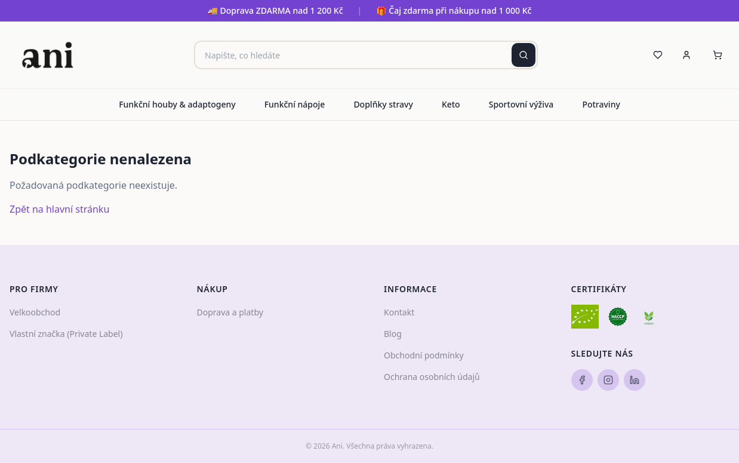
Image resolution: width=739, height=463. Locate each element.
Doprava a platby (230, 312)
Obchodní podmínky (424, 355)
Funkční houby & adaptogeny (177, 104)
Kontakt (399, 312)
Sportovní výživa (521, 104)
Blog (393, 333)
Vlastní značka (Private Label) (66, 333)
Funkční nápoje (294, 104)
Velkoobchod (35, 312)
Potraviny (601, 104)
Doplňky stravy (382, 104)
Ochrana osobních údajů (432, 376)
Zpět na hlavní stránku (59, 209)
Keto (451, 104)
